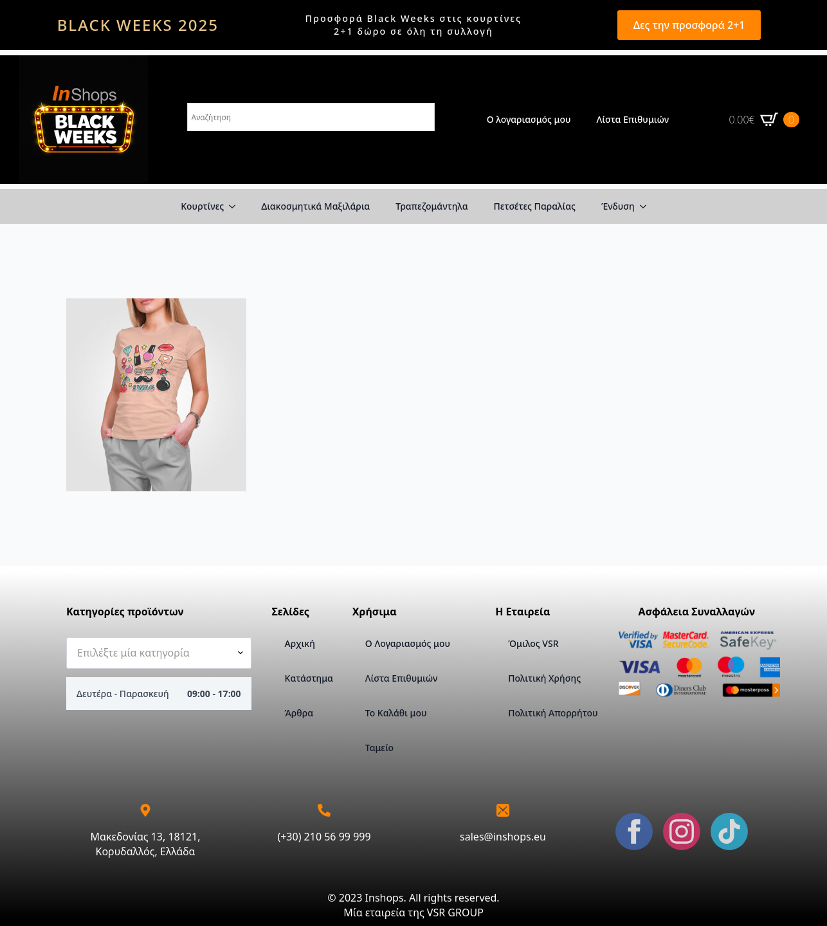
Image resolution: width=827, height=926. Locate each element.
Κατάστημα (308, 678)
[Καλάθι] (764, 119)
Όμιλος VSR (533, 643)
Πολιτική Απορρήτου (552, 713)
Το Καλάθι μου (396, 713)
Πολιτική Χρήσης (544, 678)
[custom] (729, 831)
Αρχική (300, 643)
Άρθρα (299, 713)
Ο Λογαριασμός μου (407, 643)
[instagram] (681, 831)
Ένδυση (618, 206)
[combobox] (158, 652)
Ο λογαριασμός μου (529, 119)
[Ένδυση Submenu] (647, 206)
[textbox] (153, 653)
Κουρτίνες (202, 206)
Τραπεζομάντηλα (431, 206)
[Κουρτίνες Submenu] (236, 206)
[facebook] (634, 831)
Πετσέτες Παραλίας (535, 206)
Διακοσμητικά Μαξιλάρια (315, 206)
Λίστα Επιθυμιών (633, 119)
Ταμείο (379, 747)
